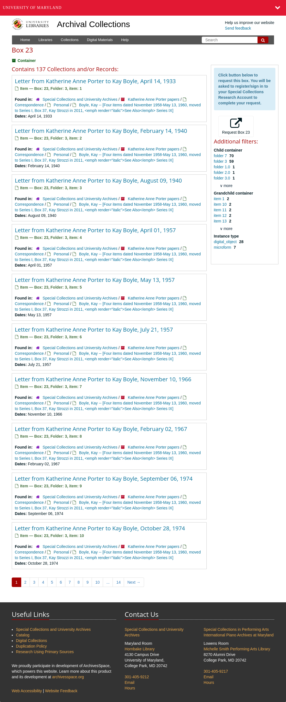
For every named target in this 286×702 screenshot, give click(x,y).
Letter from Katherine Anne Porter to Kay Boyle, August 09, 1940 (98, 180)
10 (97, 582)
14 (118, 582)
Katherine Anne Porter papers (153, 99)
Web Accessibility (27, 691)
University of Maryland (32, 8)
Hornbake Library (139, 649)
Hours (130, 688)
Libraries (46, 40)
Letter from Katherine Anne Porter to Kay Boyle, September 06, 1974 (103, 478)
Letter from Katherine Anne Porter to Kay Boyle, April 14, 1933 (95, 81)
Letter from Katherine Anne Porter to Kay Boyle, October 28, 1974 (100, 528)
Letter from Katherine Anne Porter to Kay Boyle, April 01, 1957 (95, 230)
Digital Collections (31, 640)
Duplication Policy (31, 646)
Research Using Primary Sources (45, 652)
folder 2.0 (222, 172)
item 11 (221, 210)
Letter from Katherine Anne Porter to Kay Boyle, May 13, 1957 (95, 280)
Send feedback (238, 28)
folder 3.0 (222, 178)
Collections (70, 40)
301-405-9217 (216, 671)
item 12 (221, 215)
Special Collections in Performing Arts (236, 629)
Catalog (22, 635)
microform (223, 247)
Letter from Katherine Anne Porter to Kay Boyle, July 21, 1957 (94, 329)
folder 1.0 (222, 167)
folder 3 (221, 161)
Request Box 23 (236, 126)
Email (129, 682)
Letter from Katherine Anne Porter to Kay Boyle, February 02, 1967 (101, 429)
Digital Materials (100, 40)
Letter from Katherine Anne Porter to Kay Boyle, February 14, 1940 (101, 131)
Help (125, 40)
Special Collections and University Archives (80, 99)
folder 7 (221, 156)
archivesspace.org (68, 677)
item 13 (221, 221)
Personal (61, 105)
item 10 (221, 204)
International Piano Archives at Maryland (239, 635)
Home (25, 40)
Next (133, 582)
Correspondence (29, 105)
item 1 (220, 199)
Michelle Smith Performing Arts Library (237, 649)
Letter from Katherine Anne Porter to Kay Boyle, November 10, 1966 (103, 379)
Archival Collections (93, 24)
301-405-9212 (137, 677)
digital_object (226, 241)
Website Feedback (61, 691)
